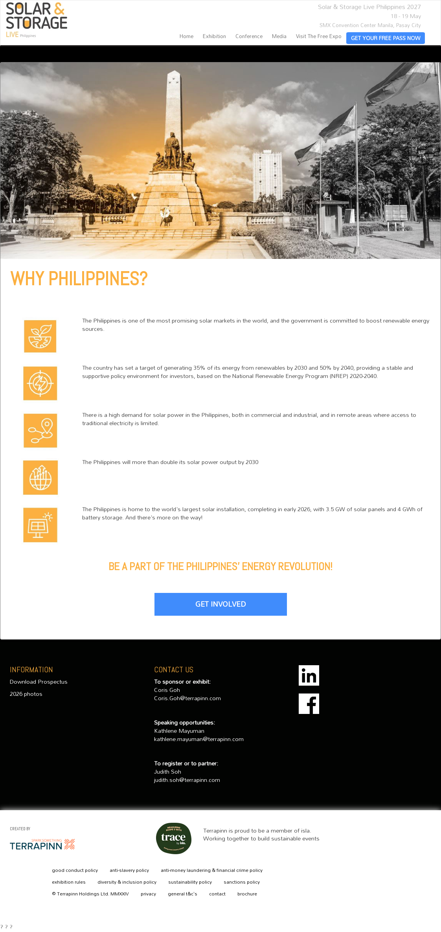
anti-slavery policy (129, 870)
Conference (249, 36)
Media (279, 36)
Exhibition (214, 36)
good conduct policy (75, 870)
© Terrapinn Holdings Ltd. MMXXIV (90, 894)
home (186, 36)
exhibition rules (69, 882)
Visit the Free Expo (319, 36)
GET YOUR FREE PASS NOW (385, 38)
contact (217, 894)
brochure (247, 894)
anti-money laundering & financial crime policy (212, 870)
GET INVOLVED (220, 604)
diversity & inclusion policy (126, 882)
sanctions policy (242, 882)
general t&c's (182, 894)
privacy (148, 894)
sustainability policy (190, 882)
